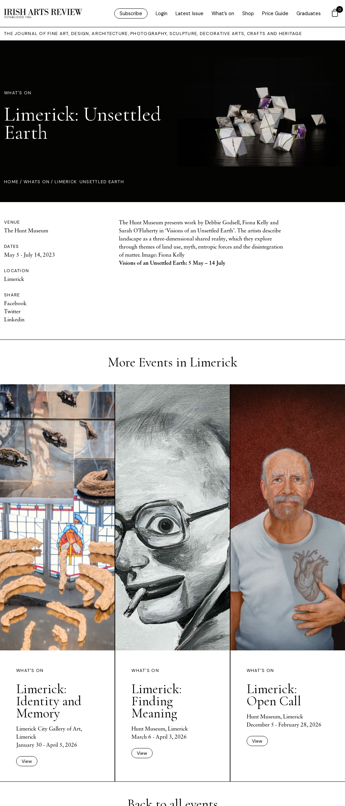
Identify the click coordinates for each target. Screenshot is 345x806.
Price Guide (275, 13)
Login (161, 13)
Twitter (12, 311)
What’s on (223, 13)
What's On (18, 93)
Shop (248, 13)
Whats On (37, 182)
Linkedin (14, 319)
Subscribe (131, 13)
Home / (14, 182)
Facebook (15, 303)
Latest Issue (189, 13)
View (27, 761)
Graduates (308, 13)
